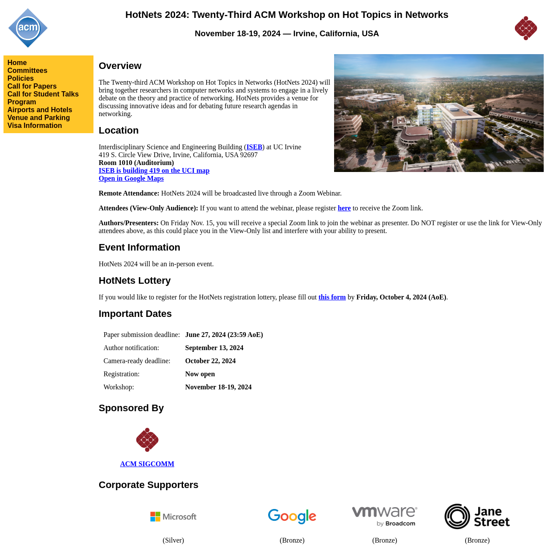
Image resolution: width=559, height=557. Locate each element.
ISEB (254, 147)
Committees (27, 70)
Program (21, 102)
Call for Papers (32, 86)
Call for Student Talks (43, 94)
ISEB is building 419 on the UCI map (154, 170)
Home (17, 62)
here (344, 208)
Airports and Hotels (39, 109)
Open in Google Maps (131, 178)
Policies (20, 78)
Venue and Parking (38, 117)
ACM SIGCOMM (147, 464)
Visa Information (34, 125)
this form (332, 297)
